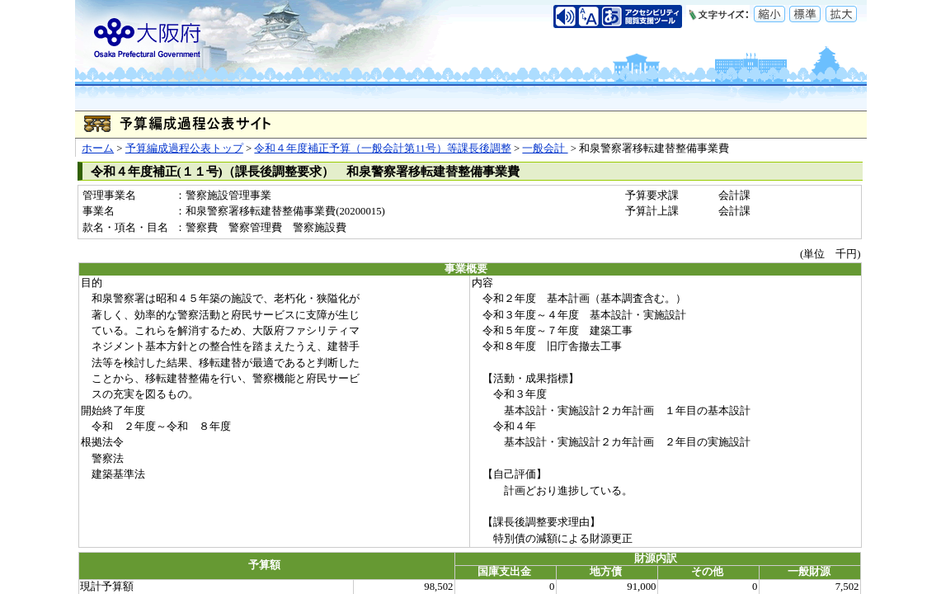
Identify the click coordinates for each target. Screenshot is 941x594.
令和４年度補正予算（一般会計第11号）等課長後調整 (382, 148)
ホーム (98, 148)
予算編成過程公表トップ (184, 148)
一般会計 (544, 148)
